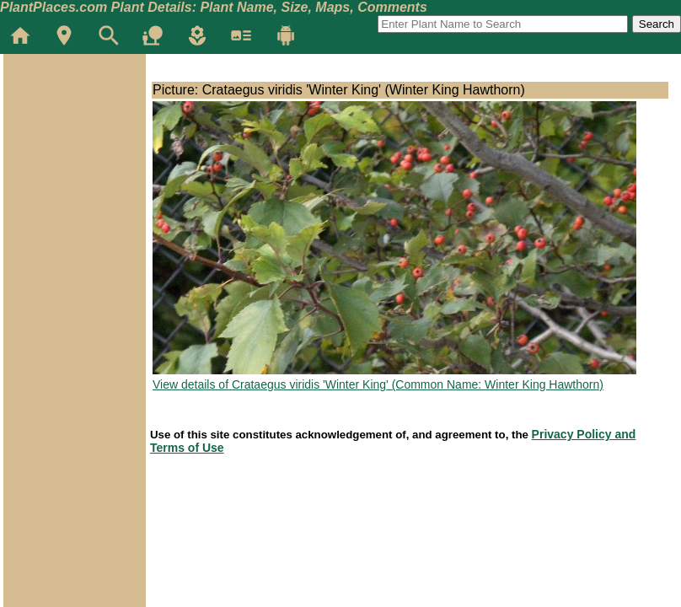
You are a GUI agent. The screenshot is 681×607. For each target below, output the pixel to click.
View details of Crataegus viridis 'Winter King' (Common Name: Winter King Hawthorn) (378, 384)
